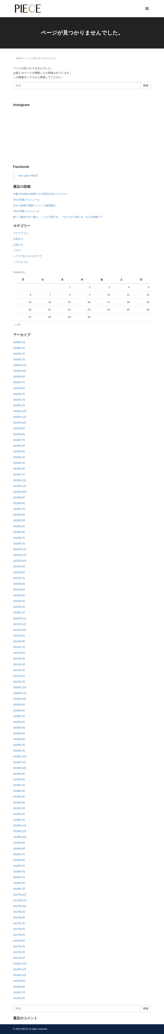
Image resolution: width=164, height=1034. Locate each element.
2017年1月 (19, 957)
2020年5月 (19, 727)
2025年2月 (19, 399)
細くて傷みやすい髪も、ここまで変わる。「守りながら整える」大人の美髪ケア (58, 216)
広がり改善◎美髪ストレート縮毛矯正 (34, 205)
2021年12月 (19, 618)
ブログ (17, 250)
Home (19, 58)
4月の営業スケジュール (26, 199)
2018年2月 (19, 883)
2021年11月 (19, 624)
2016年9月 (19, 980)
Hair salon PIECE (28, 175)
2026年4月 (19, 342)
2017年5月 (19, 934)
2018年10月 (19, 837)
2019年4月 (19, 802)
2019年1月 (19, 819)
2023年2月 (19, 537)
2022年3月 (19, 601)
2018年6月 (19, 860)
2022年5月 (19, 589)
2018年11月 (19, 831)
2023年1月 (19, 543)
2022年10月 (19, 560)
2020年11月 (19, 693)
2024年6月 (19, 445)
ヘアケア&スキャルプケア (27, 256)
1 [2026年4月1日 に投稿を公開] (70, 287)
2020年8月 (19, 710)
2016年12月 (19, 963)
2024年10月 (19, 422)
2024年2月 (19, 468)
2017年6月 (19, 929)
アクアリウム (20, 233)
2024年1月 (19, 474)
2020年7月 (19, 716)
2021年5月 (19, 658)
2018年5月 (19, 865)
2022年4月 (19, 595)
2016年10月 (19, 975)
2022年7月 (19, 578)
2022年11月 (19, 555)
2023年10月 (19, 491)
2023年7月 (19, 509)
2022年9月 (19, 566)
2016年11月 (19, 969)
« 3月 (18, 324)
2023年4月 (19, 526)
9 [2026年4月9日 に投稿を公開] (89, 294)
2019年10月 (19, 768)
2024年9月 (19, 428)
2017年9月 (19, 911)
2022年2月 (19, 606)
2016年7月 (19, 992)
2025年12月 (19, 365)
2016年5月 (19, 998)
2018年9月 (19, 842)
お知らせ (18, 244)
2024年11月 (19, 416)
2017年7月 (19, 923)
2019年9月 (19, 773)
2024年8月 (19, 434)
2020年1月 (19, 750)
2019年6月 (19, 790)
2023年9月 (19, 497)
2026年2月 (19, 353)
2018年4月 (19, 871)
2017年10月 (19, 906)
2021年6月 (19, 652)
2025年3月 (19, 394)
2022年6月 (19, 583)
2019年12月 (19, 756)
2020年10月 (19, 698)
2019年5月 (19, 796)
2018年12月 (19, 825)
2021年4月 (19, 664)
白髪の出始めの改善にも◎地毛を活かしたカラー (40, 193)
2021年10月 (19, 629)
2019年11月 (19, 762)
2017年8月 (19, 917)
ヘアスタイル (20, 262)
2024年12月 (19, 411)
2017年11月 (19, 900)
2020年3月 (19, 739)
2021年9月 (19, 635)
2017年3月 (19, 946)
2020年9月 (19, 704)
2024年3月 (19, 463)
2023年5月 (19, 520)
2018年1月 (19, 888)
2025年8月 (19, 376)
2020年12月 (19, 687)
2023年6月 (19, 514)
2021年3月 (19, 670)
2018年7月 (19, 854)
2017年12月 (19, 894)
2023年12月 (19, 480)
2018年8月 (19, 848)
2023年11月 (19, 486)
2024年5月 (19, 451)
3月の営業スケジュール (26, 211)
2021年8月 (19, 641)
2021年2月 (19, 675)
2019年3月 (19, 808)
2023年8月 (19, 503)
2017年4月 (19, 940)
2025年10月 (19, 370)
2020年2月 (19, 744)
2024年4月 (19, 457)
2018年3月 (19, 877)
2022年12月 (19, 549)
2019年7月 (19, 785)
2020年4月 (19, 733)
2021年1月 (19, 681)
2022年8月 (19, 572)
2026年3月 (19, 348)
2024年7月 (19, 440)
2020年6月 (19, 722)
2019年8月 (19, 779)
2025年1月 (19, 405)
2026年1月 (19, 359)
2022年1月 (19, 612)
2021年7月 (19, 647)
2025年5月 (19, 388)
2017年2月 (19, 952)
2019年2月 (19, 814)
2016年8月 (19, 986)
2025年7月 (19, 382)
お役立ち (18, 238)
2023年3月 (19, 532)
